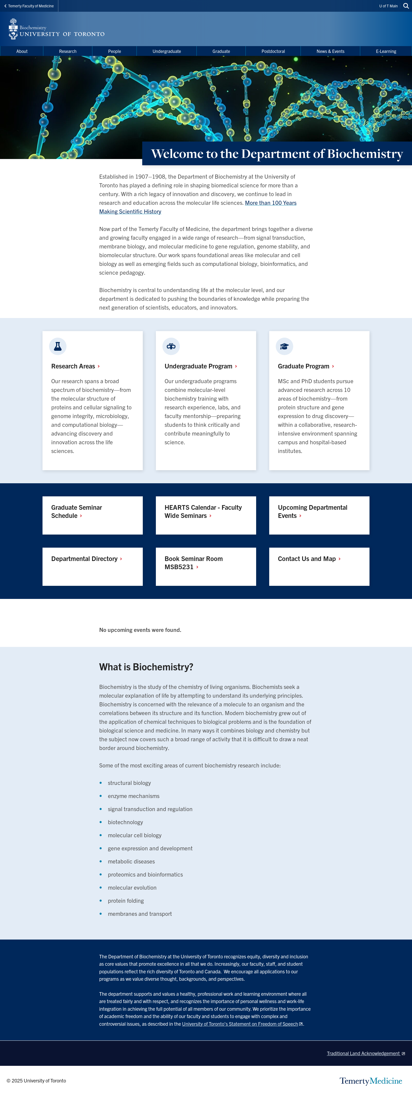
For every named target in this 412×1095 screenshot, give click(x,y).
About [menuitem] (22, 51)
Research (77, 366)
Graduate (308, 366)
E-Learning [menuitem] (386, 51)
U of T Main (388, 5)
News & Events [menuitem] (330, 51)
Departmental (88, 558)
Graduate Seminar (76, 511)
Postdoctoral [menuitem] (273, 51)
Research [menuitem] (68, 51)
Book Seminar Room (194, 562)
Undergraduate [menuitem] (167, 51)
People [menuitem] (114, 51)
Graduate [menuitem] (221, 51)
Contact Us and (311, 558)
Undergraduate (203, 366)
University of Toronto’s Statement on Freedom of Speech (240, 1024)
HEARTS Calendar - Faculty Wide (203, 511)
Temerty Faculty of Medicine (29, 5)
